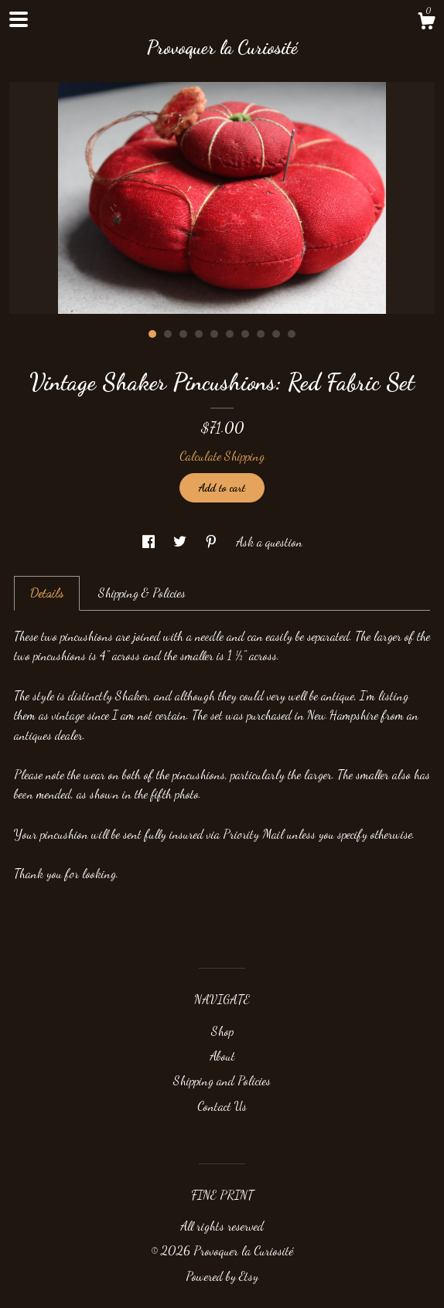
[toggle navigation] (18, 19)
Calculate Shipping (222, 455)
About (222, 1055)
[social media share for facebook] (150, 541)
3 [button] (183, 334)
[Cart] (426, 23)
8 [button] (261, 334)
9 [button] (276, 334)
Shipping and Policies (222, 1080)
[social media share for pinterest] (212, 541)
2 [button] (168, 334)
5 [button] (214, 334)
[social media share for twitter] (181, 541)
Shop (222, 1031)
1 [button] (152, 334)
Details (46, 592)
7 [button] (245, 334)
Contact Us (222, 1106)
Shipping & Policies (142, 592)
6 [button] (230, 334)
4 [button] (199, 334)
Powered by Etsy (222, 1276)
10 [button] (291, 334)
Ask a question (269, 541)
